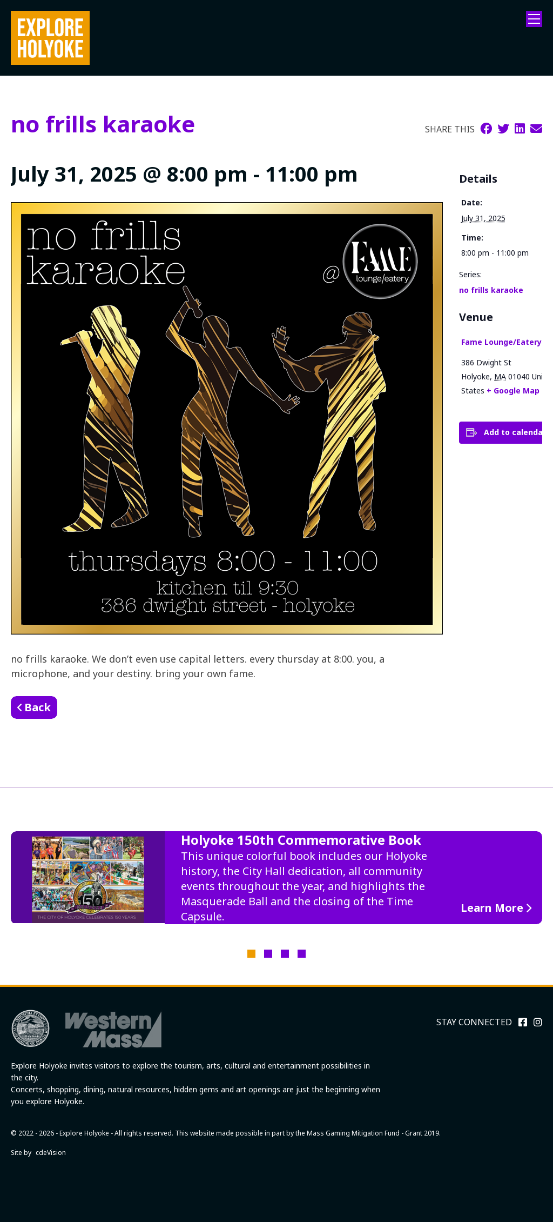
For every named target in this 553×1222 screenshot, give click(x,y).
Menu (534, 19)
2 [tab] (268, 954)
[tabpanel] (276, 877)
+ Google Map (513, 390)
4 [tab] (302, 954)
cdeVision (51, 1152)
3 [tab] (285, 954)
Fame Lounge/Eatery (501, 342)
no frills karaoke (491, 290)
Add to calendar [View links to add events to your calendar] (515, 432)
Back (37, 707)
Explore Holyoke (50, 38)
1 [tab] (251, 954)
